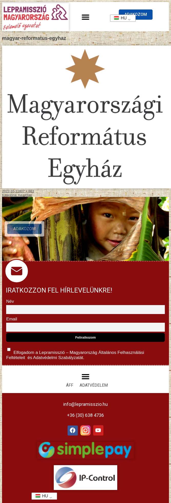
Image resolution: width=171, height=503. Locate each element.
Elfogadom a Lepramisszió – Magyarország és (75, 352)
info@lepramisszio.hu (85, 404)
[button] (85, 17)
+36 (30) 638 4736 (85, 415)
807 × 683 (26, 191)
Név (10, 301)
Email (11, 319)
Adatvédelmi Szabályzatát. (58, 357)
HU (118, 18)
